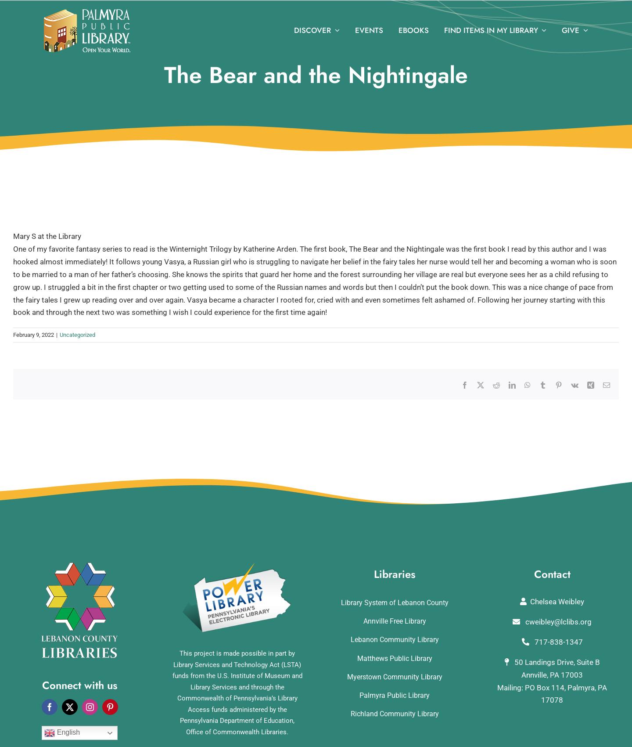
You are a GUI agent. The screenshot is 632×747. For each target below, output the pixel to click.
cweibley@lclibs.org (552, 621)
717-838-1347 (552, 642)
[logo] (87, 12)
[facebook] (49, 707)
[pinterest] (110, 707)
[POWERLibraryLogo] (237, 566)
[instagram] (90, 707)
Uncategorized (77, 335)
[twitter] (70, 707)
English (62, 733)
